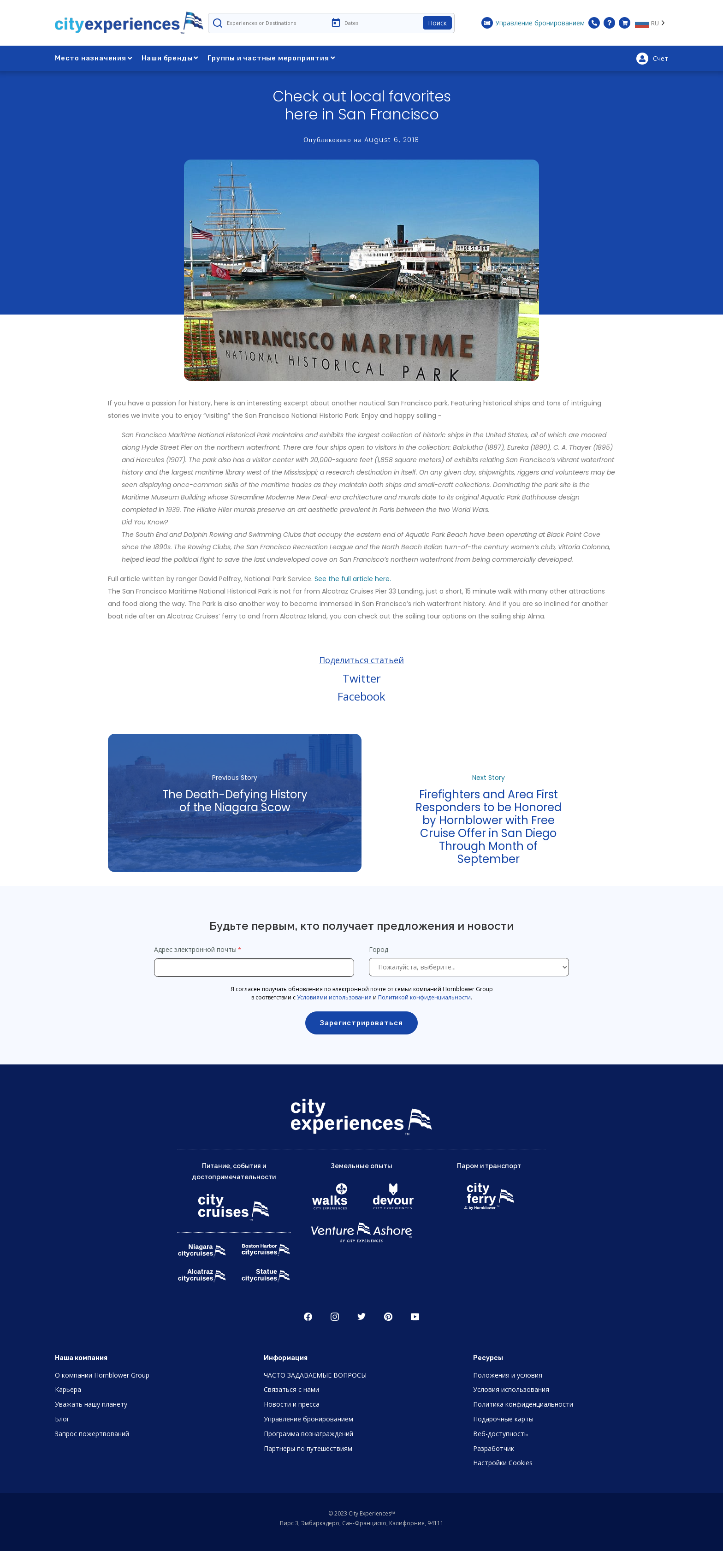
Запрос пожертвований (92, 1433)
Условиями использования (334, 997)
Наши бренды (170, 58)
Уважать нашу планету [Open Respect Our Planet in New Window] (91, 1404)
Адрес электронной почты (195, 949)
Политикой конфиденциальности (424, 997)
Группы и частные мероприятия (271, 58)
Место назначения (93, 58)
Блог (62, 1418)
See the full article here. (352, 578)
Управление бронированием (308, 1418)
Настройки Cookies (503, 1462)
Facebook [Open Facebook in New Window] (308, 1317)
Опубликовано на (361, 139)
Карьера (68, 1389)
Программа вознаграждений (308, 1433)
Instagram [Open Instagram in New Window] (335, 1317)
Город (379, 949)
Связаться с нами (291, 1389)
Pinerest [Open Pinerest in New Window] (388, 1317)
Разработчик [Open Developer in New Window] (493, 1448)
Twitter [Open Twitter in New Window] (361, 1317)
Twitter (362, 678)
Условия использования (511, 1389)
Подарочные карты (503, 1418)
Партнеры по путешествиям (308, 1448)
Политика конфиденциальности (523, 1404)
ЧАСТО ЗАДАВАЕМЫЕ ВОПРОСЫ (315, 1375)
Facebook (361, 696)
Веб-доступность (500, 1433)
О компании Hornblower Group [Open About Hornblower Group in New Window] (102, 1375)
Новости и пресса (292, 1404)
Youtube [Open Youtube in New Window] (415, 1317)
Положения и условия (507, 1375)
